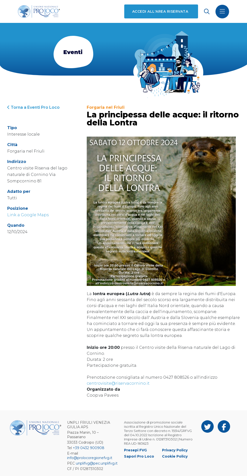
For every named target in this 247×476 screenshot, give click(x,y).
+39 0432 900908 (88, 448)
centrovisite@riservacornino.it (118, 383)
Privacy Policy (175, 450)
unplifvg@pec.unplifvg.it (97, 463)
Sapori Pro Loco (139, 456)
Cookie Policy (175, 456)
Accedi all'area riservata (160, 11)
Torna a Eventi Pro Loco (33, 107)
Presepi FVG (135, 450)
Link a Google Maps (28, 214)
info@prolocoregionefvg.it (89, 458)
